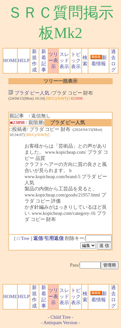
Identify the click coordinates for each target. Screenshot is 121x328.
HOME (10, 60)
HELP (24, 60)
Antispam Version (60, 322)
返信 (38, 238)
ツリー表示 (53, 60)
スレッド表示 (64, 60)
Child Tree (60, 317)
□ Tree (23, 238)
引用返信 (54, 238)
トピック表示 (76, 60)
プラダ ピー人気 (28, 93)
